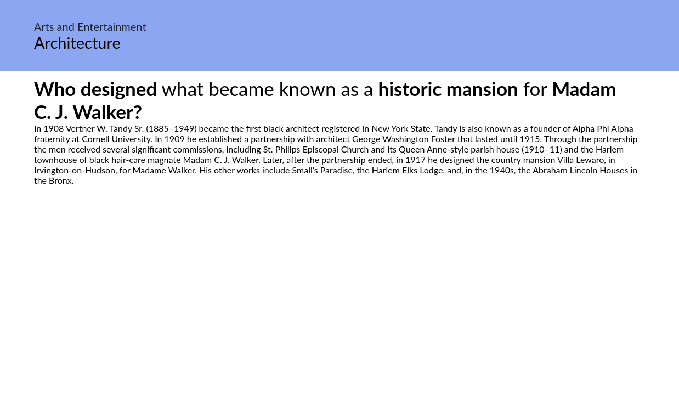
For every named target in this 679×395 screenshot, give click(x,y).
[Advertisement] (339, 288)
